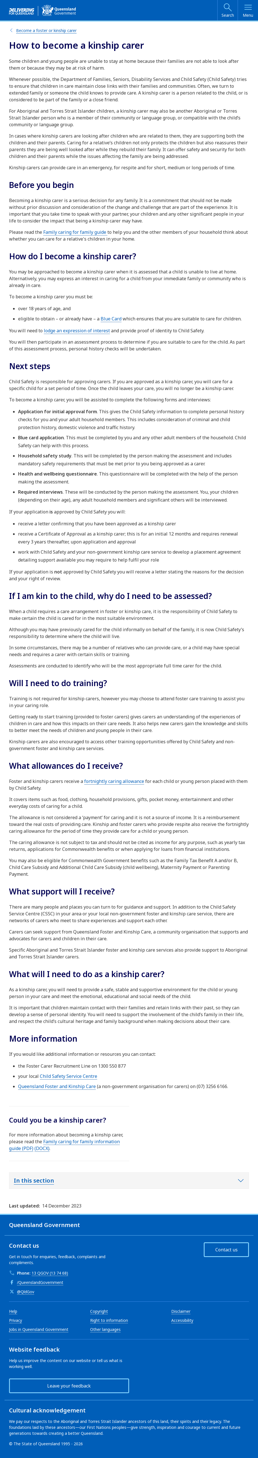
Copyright (99, 1311)
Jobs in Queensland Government (38, 1329)
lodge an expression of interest (77, 330)
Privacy (15, 1320)
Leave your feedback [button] (69, 1386)
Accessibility (182, 1320)
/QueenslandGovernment (40, 1282)
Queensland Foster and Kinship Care (57, 1086)
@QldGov (25, 1291)
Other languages (105, 1329)
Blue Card (111, 319)
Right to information (109, 1320)
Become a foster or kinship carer (46, 30)
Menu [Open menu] (248, 15)
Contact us (226, 1250)
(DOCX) (41, 1148)
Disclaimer (180, 1311)
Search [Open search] (228, 15)
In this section (34, 1180)
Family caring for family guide (75, 232)
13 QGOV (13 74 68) (50, 1273)
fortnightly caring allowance (114, 781)
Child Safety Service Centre (68, 1076)
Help (13, 1311)
